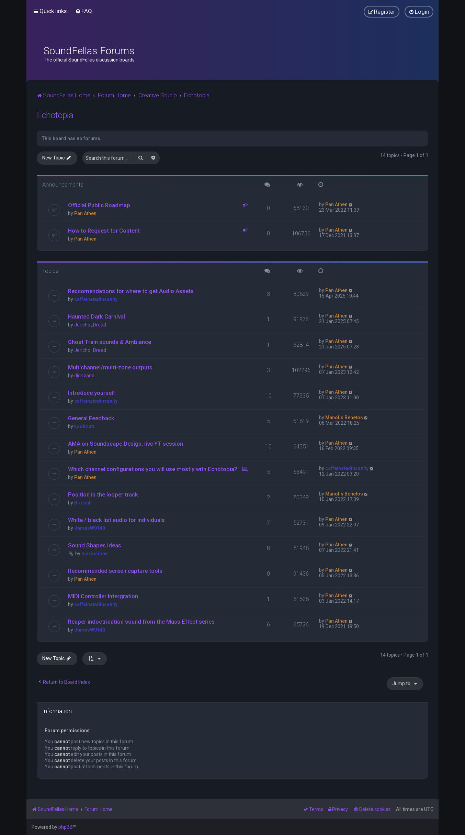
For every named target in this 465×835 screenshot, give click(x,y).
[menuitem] (83, 11)
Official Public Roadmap (99, 205)
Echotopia (55, 115)
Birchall (83, 502)
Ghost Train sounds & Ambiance (109, 341)
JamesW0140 (89, 528)
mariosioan (94, 553)
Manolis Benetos (344, 417)
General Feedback (91, 418)
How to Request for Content (104, 230)
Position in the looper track (103, 494)
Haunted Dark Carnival (96, 316)
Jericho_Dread (90, 324)
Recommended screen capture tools (115, 570)
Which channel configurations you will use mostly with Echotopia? (152, 469)
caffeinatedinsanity (95, 299)
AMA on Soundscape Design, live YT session (125, 443)
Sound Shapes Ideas (94, 545)
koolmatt (84, 426)
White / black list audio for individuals (116, 519)
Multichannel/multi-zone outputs (110, 367)
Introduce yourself (91, 392)
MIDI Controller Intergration (103, 596)
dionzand (84, 375)
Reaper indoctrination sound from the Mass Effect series (141, 621)
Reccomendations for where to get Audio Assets (131, 291)
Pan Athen (85, 213)
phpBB (65, 827)
